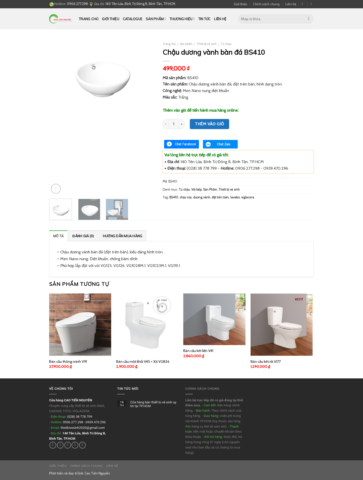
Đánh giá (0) (83, 236)
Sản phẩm (156, 18)
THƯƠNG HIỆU (182, 18)
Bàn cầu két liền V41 (198, 350)
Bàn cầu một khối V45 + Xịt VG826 (142, 361)
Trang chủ (88, 19)
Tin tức (204, 19)
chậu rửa (186, 197)
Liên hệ (290, 4)
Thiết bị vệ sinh (207, 44)
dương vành (201, 197)
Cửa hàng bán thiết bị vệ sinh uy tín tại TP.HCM (153, 404)
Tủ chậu (226, 44)
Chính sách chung (266, 4)
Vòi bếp (196, 189)
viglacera (247, 197)
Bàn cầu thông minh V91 (68, 361)
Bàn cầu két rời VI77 (266, 361)
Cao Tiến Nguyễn (97, 473)
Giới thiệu (240, 4)
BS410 (173, 197)
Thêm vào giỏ (209, 124)
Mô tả (58, 236)
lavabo (235, 197)
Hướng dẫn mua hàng (122, 236)
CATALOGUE (132, 19)
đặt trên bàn (220, 197)
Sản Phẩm (210, 189)
